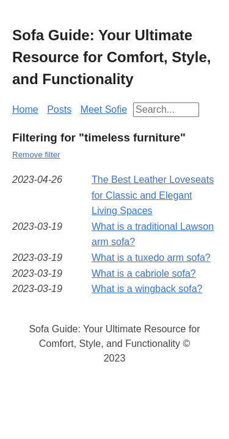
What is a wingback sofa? (147, 289)
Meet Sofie (104, 109)
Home (25, 109)
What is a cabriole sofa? (144, 273)
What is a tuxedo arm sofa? (151, 257)
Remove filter (36, 154)
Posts (59, 109)
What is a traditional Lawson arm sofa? (153, 234)
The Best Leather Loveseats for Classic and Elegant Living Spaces (153, 195)
